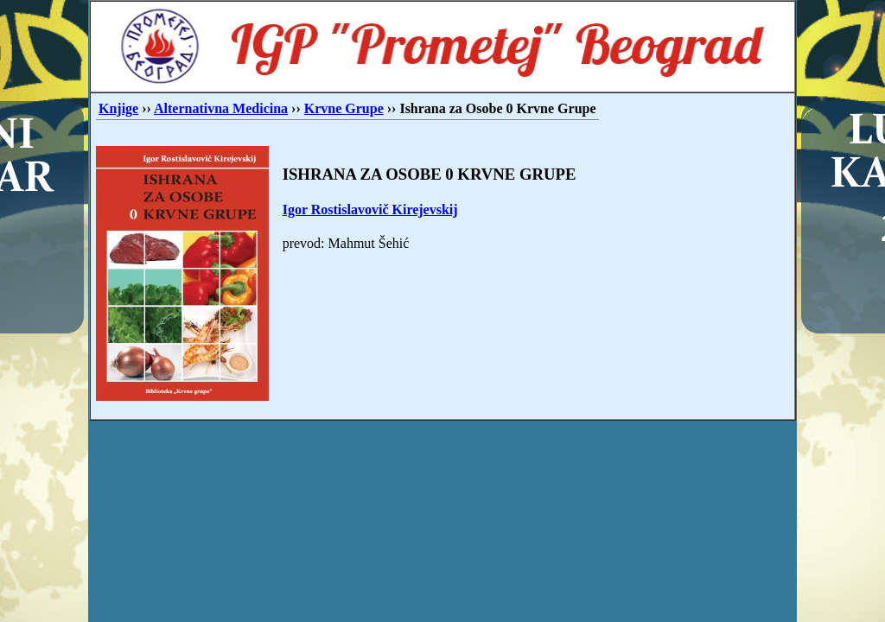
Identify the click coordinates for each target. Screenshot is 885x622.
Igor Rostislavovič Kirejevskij (370, 209)
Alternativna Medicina (221, 108)
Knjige (118, 108)
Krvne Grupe (344, 108)
